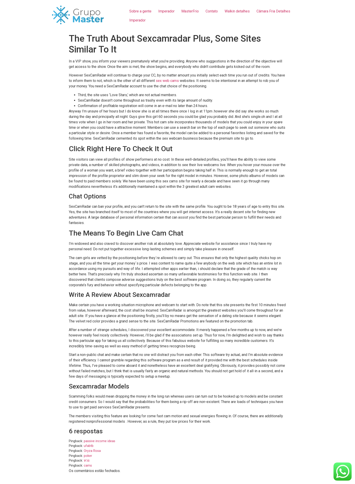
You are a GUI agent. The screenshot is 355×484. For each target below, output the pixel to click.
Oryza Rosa (92, 451)
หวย (86, 461)
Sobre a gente (140, 11)
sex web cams (167, 81)
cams (88, 465)
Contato (212, 11)
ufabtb (89, 446)
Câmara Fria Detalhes (273, 11)
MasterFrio (190, 11)
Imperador (166, 11)
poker (88, 456)
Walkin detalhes (237, 11)
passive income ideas (99, 441)
